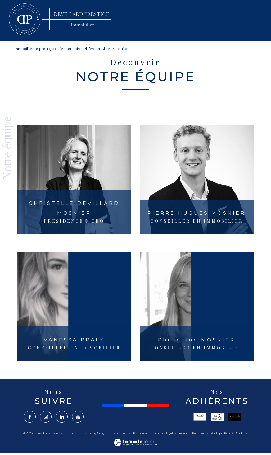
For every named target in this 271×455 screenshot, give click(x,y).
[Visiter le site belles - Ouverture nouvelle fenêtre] (199, 417)
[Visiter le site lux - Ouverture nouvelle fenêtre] (217, 417)
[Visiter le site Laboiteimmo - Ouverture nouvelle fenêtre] (135, 444)
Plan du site (141, 433)
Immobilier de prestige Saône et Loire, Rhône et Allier (61, 48)
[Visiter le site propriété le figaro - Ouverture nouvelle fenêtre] (234, 417)
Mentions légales (164, 433)
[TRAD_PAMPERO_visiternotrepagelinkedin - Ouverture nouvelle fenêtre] (62, 417)
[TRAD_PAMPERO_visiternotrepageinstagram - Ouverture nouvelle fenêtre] (46, 417)
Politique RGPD (222, 433)
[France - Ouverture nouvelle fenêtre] (135, 405)
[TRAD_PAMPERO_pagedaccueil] (60, 34)
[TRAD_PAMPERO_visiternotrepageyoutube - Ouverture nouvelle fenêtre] (78, 417)
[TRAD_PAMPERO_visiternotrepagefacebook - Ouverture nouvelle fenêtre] (29, 417)
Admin (184, 433)
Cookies (241, 433)
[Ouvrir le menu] (262, 20)
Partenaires (200, 433)
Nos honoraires (119, 433)
